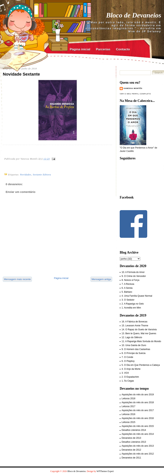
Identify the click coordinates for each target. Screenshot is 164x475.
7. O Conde (127, 357)
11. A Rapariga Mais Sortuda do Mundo (141, 341)
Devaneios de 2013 (131, 438)
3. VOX (125, 373)
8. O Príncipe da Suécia (134, 353)
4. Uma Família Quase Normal (137, 296)
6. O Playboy (128, 361)
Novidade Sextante (21, 74)
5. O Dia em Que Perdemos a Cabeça (141, 365)
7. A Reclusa (128, 284)
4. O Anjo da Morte (131, 369)
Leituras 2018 (128, 398)
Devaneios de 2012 (131, 449)
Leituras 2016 (128, 414)
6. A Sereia (127, 288)
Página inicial (80, 49)
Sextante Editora (42, 174)
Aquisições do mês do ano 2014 (138, 434)
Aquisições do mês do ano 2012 (138, 453)
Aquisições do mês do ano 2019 (138, 394)
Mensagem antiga (101, 279)
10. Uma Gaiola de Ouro (134, 345)
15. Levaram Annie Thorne (135, 325)
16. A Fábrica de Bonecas (134, 321)
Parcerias (103, 49)
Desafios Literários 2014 (134, 430)
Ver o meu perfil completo (135, 94)
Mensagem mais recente (17, 279)
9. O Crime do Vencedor (134, 276)
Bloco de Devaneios (133, 15)
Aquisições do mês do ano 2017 (138, 410)
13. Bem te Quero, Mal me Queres (139, 333)
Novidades (25, 174)
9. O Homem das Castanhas (136, 349)
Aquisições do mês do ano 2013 (138, 446)
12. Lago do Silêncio (132, 337)
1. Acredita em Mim (131, 307)
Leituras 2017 (128, 406)
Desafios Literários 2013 (134, 442)
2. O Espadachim (130, 377)
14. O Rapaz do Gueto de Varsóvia (139, 329)
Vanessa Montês (132, 88)
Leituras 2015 (128, 422)
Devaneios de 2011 (131, 457)
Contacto (123, 49)
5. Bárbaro (127, 292)
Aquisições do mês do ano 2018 (138, 402)
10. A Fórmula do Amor (133, 272)
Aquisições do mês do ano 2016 (138, 418)
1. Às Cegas (128, 381)
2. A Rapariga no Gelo (133, 303)
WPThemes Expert (105, 471)
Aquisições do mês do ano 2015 (138, 426)
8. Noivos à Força (130, 280)
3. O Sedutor (128, 299)
